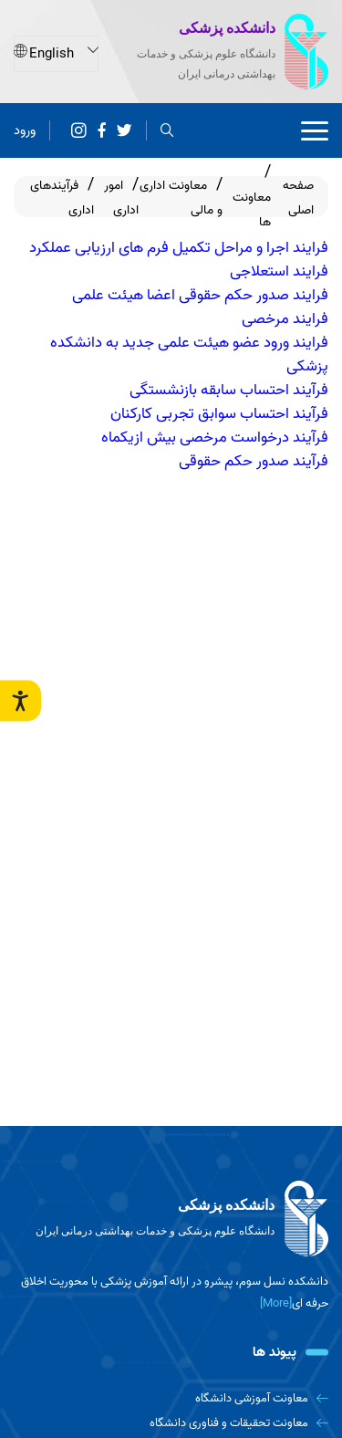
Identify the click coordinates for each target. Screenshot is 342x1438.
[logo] (171, 1219)
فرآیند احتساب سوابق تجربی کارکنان (219, 413)
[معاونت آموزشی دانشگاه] (171, 1398)
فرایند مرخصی (285, 318)
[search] (167, 130)
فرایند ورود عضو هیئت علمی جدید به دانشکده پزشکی (189, 354)
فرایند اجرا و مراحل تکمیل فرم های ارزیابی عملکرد (178, 247)
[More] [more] (276, 1303)
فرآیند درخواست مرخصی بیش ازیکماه (214, 437)
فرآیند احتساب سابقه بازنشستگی (229, 389)
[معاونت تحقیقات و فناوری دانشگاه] (171, 1423)
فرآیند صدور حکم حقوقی (253, 461)
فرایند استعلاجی (279, 271)
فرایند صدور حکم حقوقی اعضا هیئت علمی (200, 294)
